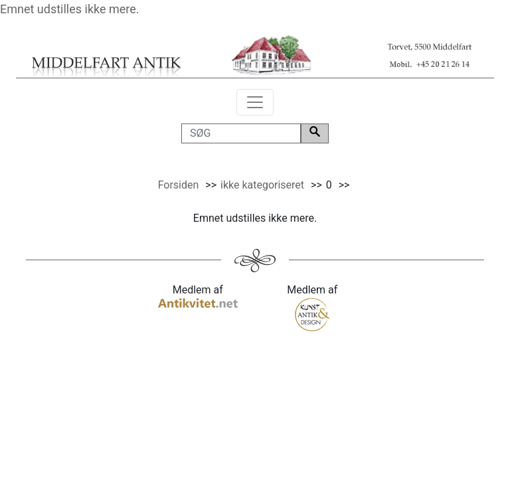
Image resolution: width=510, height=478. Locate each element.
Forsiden (178, 185)
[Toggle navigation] (255, 102)
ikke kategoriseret (262, 185)
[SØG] (241, 133)
